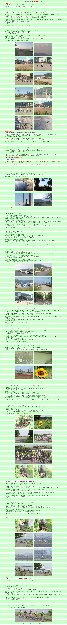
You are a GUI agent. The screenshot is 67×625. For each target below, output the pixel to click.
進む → (44, 623)
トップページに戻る (37, 623)
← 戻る (23, 623)
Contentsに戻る (29, 623)
